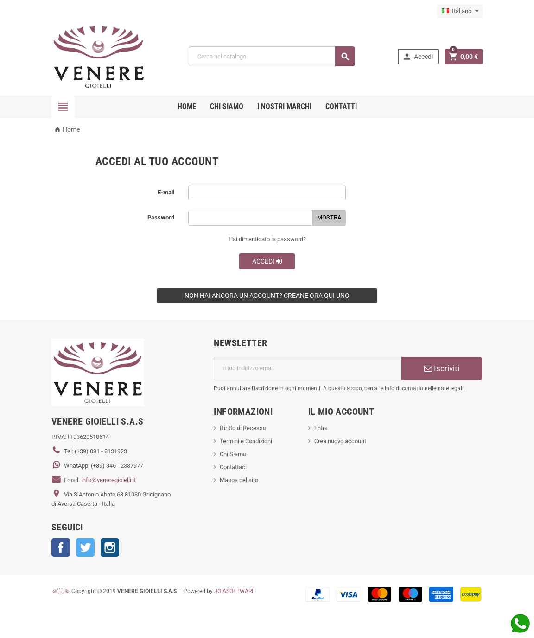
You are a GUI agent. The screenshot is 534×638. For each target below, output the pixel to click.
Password (160, 217)
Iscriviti (441, 368)
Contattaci (233, 467)
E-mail (166, 192)
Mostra (329, 217)
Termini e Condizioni (246, 441)
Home (187, 106)
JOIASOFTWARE (234, 591)
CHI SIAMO (226, 106)
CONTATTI (341, 106)
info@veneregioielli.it (108, 480)
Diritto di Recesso (243, 428)
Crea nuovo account (340, 441)
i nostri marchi (284, 106)
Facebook (60, 547)
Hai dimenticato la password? (267, 239)
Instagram (110, 547)
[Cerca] (272, 56)
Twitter (85, 547)
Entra (321, 428)
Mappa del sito (239, 480)
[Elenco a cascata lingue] (460, 11)
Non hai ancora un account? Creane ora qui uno (267, 295)
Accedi (267, 261)
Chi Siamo (233, 454)
